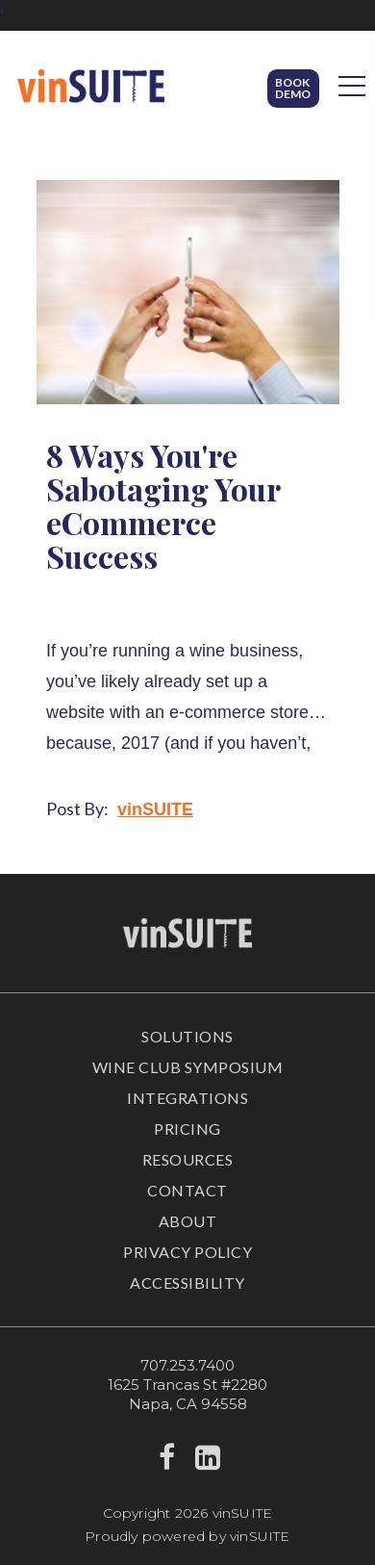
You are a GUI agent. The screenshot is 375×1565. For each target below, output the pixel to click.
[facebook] (167, 1462)
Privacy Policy (187, 1252)
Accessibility (187, 1282)
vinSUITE (155, 809)
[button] (293, 88)
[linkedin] (208, 1462)
